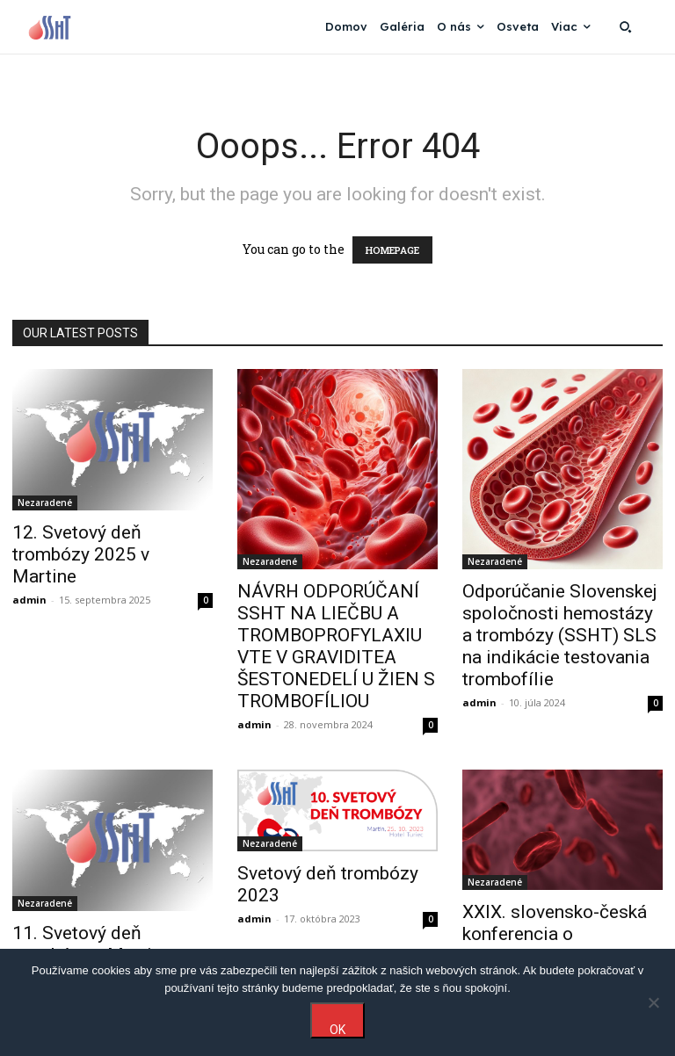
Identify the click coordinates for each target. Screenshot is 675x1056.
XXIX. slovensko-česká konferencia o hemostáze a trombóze (556, 933)
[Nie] (653, 1002)
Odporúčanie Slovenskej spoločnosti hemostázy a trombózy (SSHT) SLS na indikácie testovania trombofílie (559, 635)
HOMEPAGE (392, 250)
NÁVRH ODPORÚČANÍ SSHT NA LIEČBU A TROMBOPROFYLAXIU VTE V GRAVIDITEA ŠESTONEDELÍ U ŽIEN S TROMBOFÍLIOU (336, 646)
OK (337, 1030)
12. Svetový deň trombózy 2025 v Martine (80, 554)
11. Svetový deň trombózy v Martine (91, 944)
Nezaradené (45, 502)
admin (29, 599)
